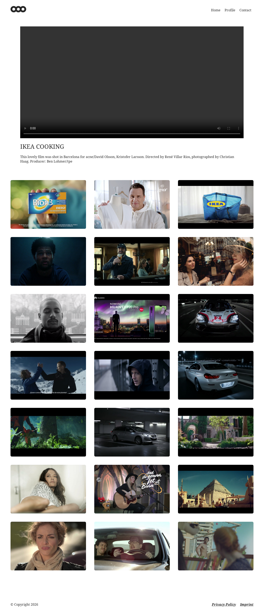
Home (215, 10)
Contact (245, 10)
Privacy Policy (224, 604)
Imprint (246, 604)
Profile (230, 10)
